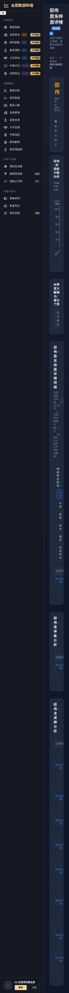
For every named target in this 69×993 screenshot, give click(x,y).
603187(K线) (61, 580)
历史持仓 (60, 552)
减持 (60, 538)
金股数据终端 (18, 5)
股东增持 (22, 50)
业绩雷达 (22, 73)
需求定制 (22, 213)
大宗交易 (12, 127)
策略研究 (12, 198)
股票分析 (12, 90)
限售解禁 (12, 142)
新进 (60, 516)
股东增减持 (13, 149)
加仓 (60, 527)
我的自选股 (13, 166)
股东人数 (12, 105)
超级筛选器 (22, 173)
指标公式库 (22, 181)
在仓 (60, 494)
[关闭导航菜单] (3, 13)
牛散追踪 (12, 134)
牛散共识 (22, 66)
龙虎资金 (22, 35)
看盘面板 (12, 27)
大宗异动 (22, 58)
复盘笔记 (12, 205)
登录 (20, 987)
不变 (60, 505)
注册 (34, 987)
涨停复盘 (12, 97)
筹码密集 (22, 42)
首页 (52, 58)
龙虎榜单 (12, 112)
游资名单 (12, 120)
